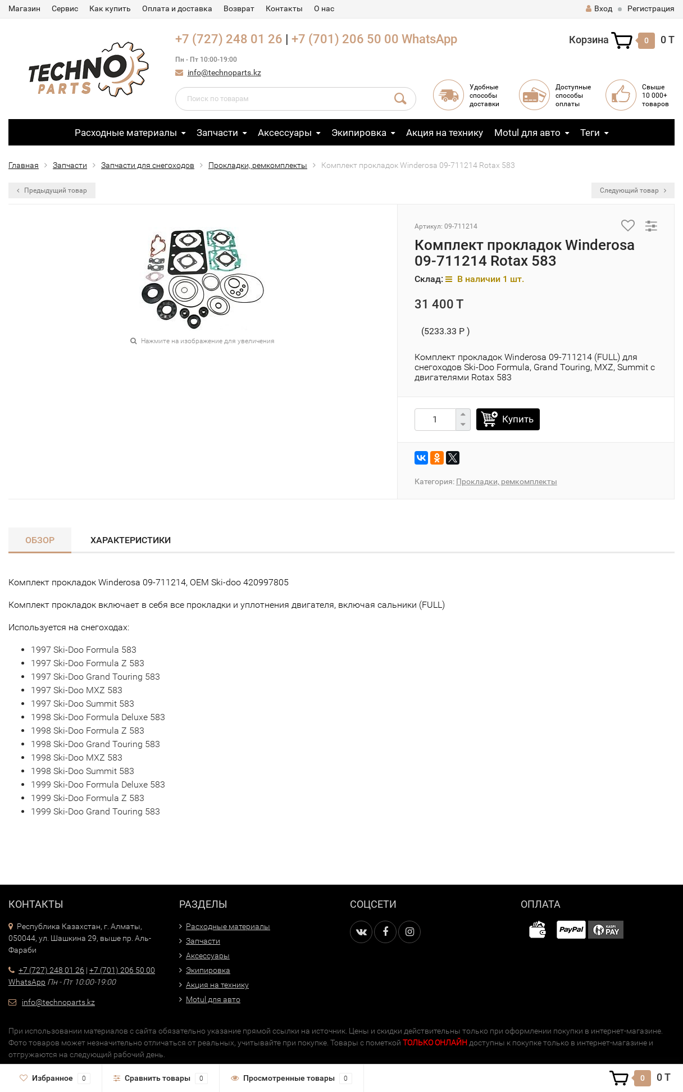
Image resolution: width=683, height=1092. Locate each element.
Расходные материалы (126, 132)
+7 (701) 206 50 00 (345, 39)
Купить (518, 419)
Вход (599, 8)
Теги (590, 132)
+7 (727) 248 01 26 (229, 39)
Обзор (39, 540)
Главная (23, 165)
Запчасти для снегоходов (147, 165)
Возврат (239, 8)
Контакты (284, 8)
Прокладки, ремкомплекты (257, 165)
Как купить (110, 8)
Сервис (65, 8)
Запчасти (217, 132)
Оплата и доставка (177, 8)
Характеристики (130, 540)
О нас (324, 8)
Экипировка (358, 132)
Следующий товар (633, 190)
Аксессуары (285, 132)
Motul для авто (527, 132)
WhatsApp (429, 39)
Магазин (24, 8)
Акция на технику (444, 132)
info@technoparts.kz (224, 72)
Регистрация (651, 8)
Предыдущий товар (52, 190)
